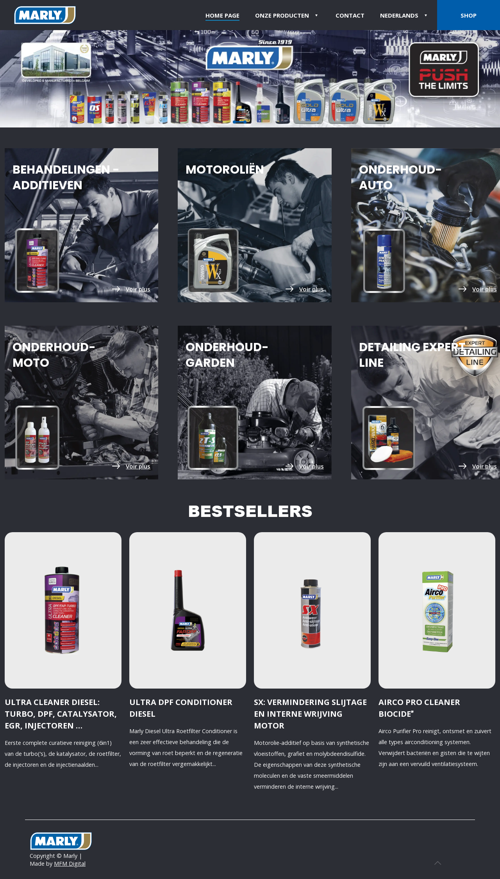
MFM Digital (70, 863)
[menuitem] (404, 15)
